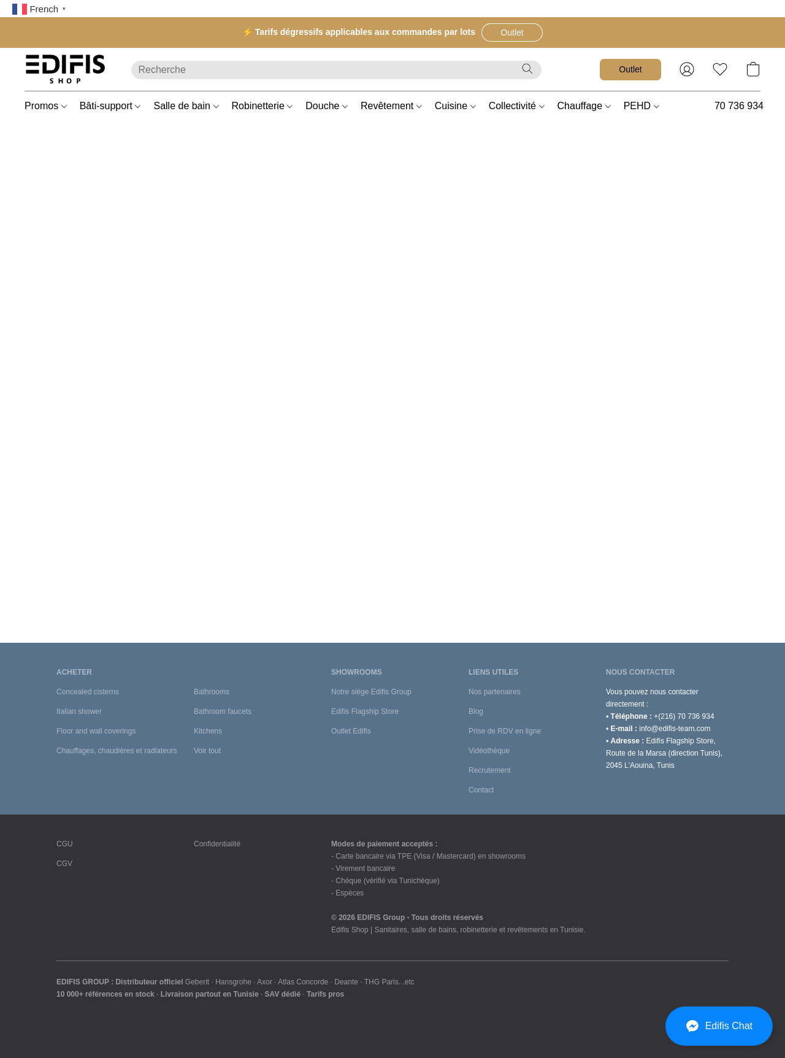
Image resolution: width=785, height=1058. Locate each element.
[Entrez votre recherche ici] (336, 70)
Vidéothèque (489, 750)
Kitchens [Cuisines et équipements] (208, 731)
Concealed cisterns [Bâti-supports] (87, 692)
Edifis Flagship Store (365, 711)
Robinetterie (262, 106)
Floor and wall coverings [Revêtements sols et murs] (96, 731)
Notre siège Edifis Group (371, 692)
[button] (512, 32)
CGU (64, 844)
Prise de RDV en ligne (505, 731)
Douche (326, 106)
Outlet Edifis (351, 731)
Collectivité (517, 106)
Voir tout (207, 750)
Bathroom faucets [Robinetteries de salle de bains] (222, 711)
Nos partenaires (495, 692)
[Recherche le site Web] (527, 68)
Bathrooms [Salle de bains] (211, 692)
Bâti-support (110, 106)
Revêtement (391, 106)
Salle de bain (185, 106)
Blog (476, 711)
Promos (46, 106)
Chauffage (584, 106)
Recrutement (490, 770)
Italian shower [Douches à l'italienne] (79, 711)
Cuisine (455, 106)
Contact (481, 790)
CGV (64, 863)
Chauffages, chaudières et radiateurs (116, 750)
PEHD (641, 106)
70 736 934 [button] (739, 106)
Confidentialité (217, 844)
